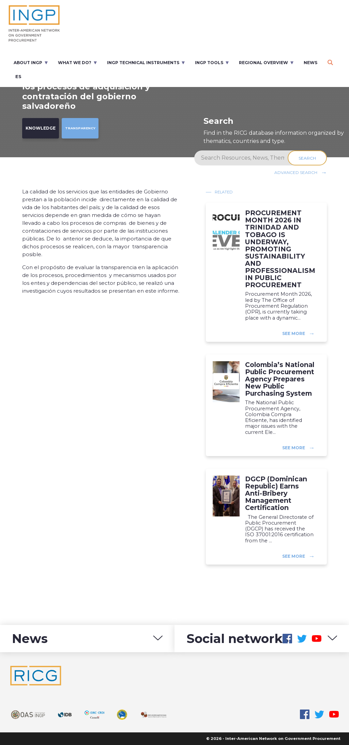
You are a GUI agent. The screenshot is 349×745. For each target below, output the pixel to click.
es (18, 76)
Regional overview (263, 62)
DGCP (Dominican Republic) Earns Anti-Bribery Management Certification (276, 494)
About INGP (28, 62)
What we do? (74, 62)
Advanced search (295, 172)
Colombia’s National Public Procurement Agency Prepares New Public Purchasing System (279, 379)
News (310, 62)
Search (307, 158)
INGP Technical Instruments (143, 62)
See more (293, 333)
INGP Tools (209, 62)
